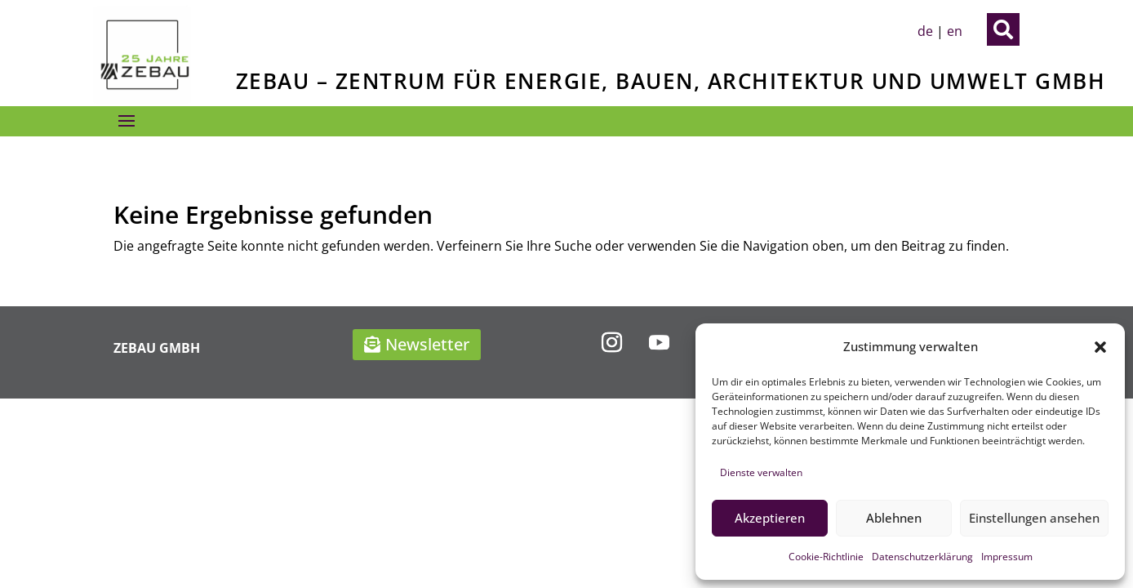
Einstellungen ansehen (1034, 518)
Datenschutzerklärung (922, 557)
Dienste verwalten (761, 472)
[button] (1100, 347)
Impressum (1007, 557)
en (954, 31)
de (925, 31)
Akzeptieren (770, 518)
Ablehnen (894, 518)
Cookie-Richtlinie (826, 557)
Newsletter (427, 344)
